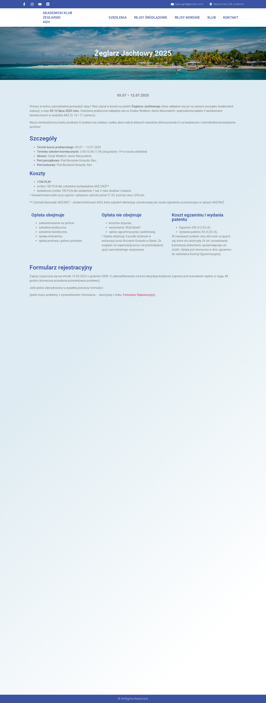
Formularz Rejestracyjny (138, 295)
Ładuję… (133, 490)
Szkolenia (118, 17)
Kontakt (230, 17)
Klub (211, 17)
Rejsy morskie (187, 17)
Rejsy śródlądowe (150, 17)
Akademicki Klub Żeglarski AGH (57, 17)
